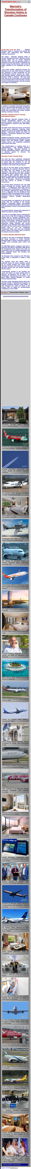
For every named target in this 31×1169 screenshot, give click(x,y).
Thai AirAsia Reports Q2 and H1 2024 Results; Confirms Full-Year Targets (15, 1036)
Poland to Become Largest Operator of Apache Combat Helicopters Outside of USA (15, 1101)
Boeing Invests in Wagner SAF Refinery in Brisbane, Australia (15, 873)
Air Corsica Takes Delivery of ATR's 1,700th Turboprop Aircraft (15, 485)
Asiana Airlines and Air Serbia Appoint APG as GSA (15, 691)
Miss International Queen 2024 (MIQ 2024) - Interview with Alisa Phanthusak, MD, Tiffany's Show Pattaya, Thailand (15, 1150)
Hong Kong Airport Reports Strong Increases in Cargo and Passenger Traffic (15, 734)
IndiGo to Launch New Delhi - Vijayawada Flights (15, 712)
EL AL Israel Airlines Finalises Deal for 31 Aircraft (15, 1058)
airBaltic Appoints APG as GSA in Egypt (15, 965)
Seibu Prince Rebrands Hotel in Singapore (15, 943)
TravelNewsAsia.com (14, 1167)
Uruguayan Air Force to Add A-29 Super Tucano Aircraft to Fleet (15, 530)
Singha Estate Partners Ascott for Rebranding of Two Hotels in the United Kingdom (15, 1125)
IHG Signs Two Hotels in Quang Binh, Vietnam (15, 600)
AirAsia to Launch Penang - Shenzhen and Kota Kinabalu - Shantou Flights (15, 438)
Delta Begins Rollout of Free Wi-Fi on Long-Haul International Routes (15, 757)
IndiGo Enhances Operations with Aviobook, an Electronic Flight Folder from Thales (15, 850)
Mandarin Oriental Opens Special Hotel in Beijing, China (15, 416)
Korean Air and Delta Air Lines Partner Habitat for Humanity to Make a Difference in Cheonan (15, 989)
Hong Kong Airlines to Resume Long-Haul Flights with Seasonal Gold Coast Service (15, 578)
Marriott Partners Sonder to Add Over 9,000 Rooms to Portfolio (15, 804)
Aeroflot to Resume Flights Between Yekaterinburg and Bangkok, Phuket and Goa (15, 896)
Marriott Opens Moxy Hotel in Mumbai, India (15, 623)
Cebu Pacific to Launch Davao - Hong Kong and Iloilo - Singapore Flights (15, 1079)
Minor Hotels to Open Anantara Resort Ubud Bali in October (15, 507)
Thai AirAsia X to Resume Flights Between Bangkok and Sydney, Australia (15, 781)
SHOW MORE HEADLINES (12, 1164)
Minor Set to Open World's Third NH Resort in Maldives (15, 669)
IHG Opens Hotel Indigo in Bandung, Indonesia (15, 827)
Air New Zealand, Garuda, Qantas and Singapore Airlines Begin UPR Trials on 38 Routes (15, 1013)
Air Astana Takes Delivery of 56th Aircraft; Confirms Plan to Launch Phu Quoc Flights (15, 920)
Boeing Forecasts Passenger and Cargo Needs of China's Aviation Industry (15, 462)
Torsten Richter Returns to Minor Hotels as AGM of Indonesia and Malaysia (15, 646)
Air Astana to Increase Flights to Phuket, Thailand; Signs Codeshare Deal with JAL (15, 554)
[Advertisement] (15, 34)
